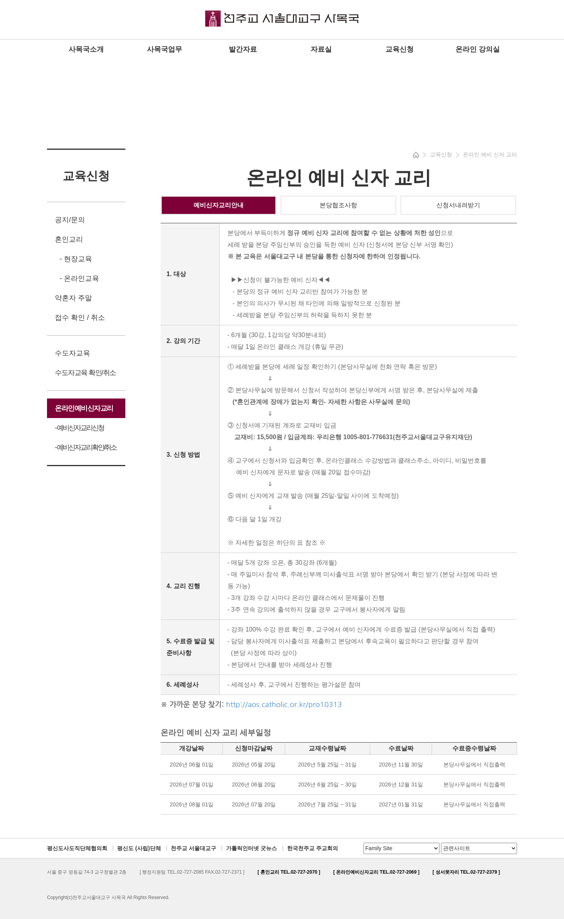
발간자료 (243, 49)
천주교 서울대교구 (193, 848)
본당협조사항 (338, 205)
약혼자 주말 (73, 298)
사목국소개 (86, 49)
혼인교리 (69, 239)
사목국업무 (164, 49)
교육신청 (399, 49)
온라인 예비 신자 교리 (490, 154)
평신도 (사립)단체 (139, 848)
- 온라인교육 (79, 278)
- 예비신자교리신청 (79, 428)
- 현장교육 (76, 259)
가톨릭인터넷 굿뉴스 (251, 848)
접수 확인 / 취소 (80, 317)
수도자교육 (72, 353)
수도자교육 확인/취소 (85, 373)
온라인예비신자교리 (84, 408)
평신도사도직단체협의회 (77, 848)
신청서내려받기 (458, 205)
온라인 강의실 (478, 49)
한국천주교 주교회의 (312, 848)
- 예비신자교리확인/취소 (85, 447)
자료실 (321, 49)
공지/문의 (70, 220)
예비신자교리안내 (218, 205)
